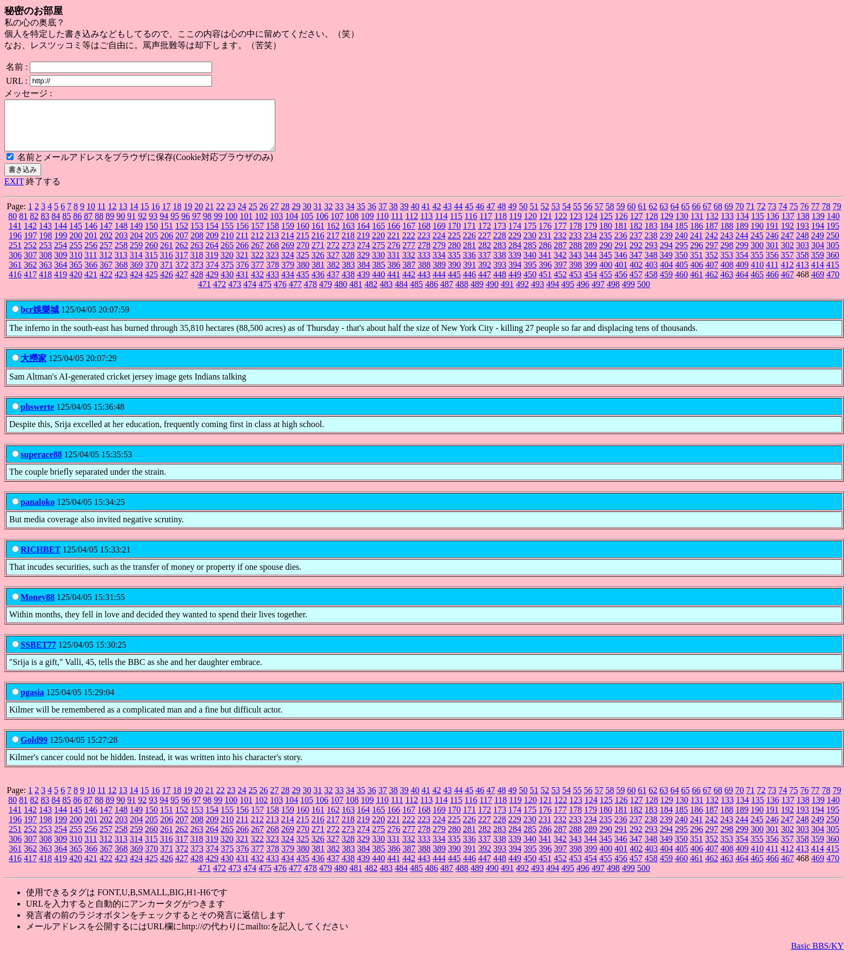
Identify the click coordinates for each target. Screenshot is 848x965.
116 (471, 225)
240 (681, 245)
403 (651, 274)
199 (60, 245)
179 (590, 235)
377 (257, 274)
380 (302, 274)
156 (242, 235)
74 (782, 216)
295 (681, 254)
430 (227, 284)
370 (151, 274)
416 (15, 284)
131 (697, 225)
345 (605, 264)
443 (424, 284)
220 (378, 245)
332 (408, 264)
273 (348, 254)
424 (136, 284)
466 (772, 284)
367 (106, 274)
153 (196, 235)
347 (636, 264)
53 (555, 216)
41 (425, 216)
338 (499, 264)
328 (348, 264)
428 (196, 284)
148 (121, 235)
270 (302, 254)
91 (131, 225)
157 (257, 235)
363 (45, 274)
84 (55, 225)
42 (436, 216)
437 (333, 284)
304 (817, 254)
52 (544, 216)
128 (651, 225)
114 (441, 225)
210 (227, 245)
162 (333, 235)
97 (196, 225)
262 (181, 254)
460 (681, 284)
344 (590, 264)
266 (242, 254)
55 (577, 216)
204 (136, 245)
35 (360, 216)
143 (45, 235)
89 (109, 225)
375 (227, 274)
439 (363, 284)
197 (30, 245)
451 (545, 284)
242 (711, 245)
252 (30, 254)
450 (530, 284)
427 (181, 284)
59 (620, 216)
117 (486, 225)
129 (666, 225)
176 (545, 235)
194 (817, 235)
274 (363, 254)
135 (757, 225)
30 (306, 216)
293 (651, 254)
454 (590, 284)
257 (106, 254)
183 (651, 235)
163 (348, 235)
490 (492, 293)
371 (166, 274)
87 (88, 225)
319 (212, 264)
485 (416, 293)
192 (787, 235)
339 (514, 264)
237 (636, 245)
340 (530, 264)
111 (397, 225)
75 (793, 216)
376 (242, 274)
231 (545, 245)
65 (685, 216)
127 (636, 225)
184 (666, 235)
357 (787, 264)
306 (15, 264)
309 (60, 264)
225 (454, 245)
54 (566, 216)
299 (742, 254)
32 (328, 216)
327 (333, 264)
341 (545, 264)
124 (591, 225)
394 (514, 274)
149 (136, 235)
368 (121, 274)
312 (106, 264)
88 (99, 225)
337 (484, 264)
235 (605, 245)
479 (325, 293)
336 (469, 264)
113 (426, 225)
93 (153, 225)
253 (45, 254)
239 (666, 245)
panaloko (38, 511)
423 (121, 284)
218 (348, 245)
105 (306, 225)
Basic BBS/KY (817, 955)
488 (461, 293)
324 (287, 264)
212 (257, 245)
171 (469, 235)
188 (726, 235)
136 (772, 225)
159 (287, 235)
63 (663, 216)
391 (469, 274)
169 (439, 235)
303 (802, 254)
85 (66, 225)
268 (272, 254)
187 (711, 235)
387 (408, 274)
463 (726, 284)
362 (30, 274)
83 (45, 225)
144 (60, 235)
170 (454, 235)
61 (642, 216)
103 (276, 225)
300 (757, 254)
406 (696, 274)
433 (272, 284)
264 (212, 254)
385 (378, 274)
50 (523, 216)
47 (490, 216)
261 (166, 254)
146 (90, 235)
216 (318, 245)
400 (605, 274)
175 (530, 235)
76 (804, 216)
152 (181, 235)
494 (552, 293)
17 (166, 216)
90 (120, 225)
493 (537, 293)
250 (832, 245)
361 (15, 274)
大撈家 (34, 367)
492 (522, 293)
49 (512, 216)
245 (757, 245)
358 (802, 264)
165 (378, 235)
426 (166, 284)
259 (136, 254)
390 (454, 274)
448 (499, 284)
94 (164, 225)
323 (272, 264)
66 (696, 216)
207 (181, 245)
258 (121, 254)
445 (454, 284)
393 (499, 274)
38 (393, 216)
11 (101, 216)
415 (832, 274)
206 (166, 245)
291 (620, 254)
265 (227, 254)
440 (378, 284)
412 (787, 274)
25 (252, 216)
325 (302, 264)
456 (620, 284)
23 (231, 216)
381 (318, 274)
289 (590, 254)
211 (242, 245)
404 (666, 274)
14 (133, 216)
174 (514, 235)
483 (386, 293)
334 (439, 264)
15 (144, 216)
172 (484, 235)
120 (530, 225)
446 (469, 284)
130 (681, 225)
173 (499, 235)
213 (272, 245)
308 (45, 264)
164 (363, 235)
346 (620, 264)
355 (757, 264)
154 (212, 235)
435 (302, 284)
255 (75, 254)
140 (833, 225)
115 (456, 225)
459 (666, 284)
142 (30, 235)
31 (317, 216)
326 (318, 264)
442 (408, 284)
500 (643, 293)
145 (75, 235)
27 (274, 216)
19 (187, 216)
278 (424, 254)
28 (285, 216)
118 (500, 225)
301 (772, 254)
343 (575, 264)
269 (287, 254)
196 (15, 245)
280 (454, 254)
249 (817, 245)
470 (832, 284)
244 (742, 245)
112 (411, 225)
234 (590, 245)
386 (393, 274)
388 (424, 274)
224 (439, 245)
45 (469, 216)
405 (681, 274)
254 (60, 254)
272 (333, 254)
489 (477, 293)
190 (757, 235)
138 (803, 225)
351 (696, 264)
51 (533, 216)
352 (711, 264)
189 (742, 235)
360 (832, 264)
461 (696, 284)
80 (12, 225)
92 (142, 225)
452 (560, 284)
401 (620, 274)
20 (198, 216)
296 (696, 254)
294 (666, 254)
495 (567, 293)
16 (155, 216)
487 (446, 293)
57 (598, 216)
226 (469, 245)
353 (726, 264)
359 (817, 264)
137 (787, 225)
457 (636, 284)
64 (674, 216)
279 (439, 254)
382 (333, 274)
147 (106, 235)
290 (605, 254)
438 (348, 284)
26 (263, 216)
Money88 (38, 606)
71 (750, 216)
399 (590, 274)
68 (717, 216)
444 (439, 284)
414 (817, 274)
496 (583, 293)
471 (204, 293)
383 (348, 274)
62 (652, 216)
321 (242, 264)
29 (296, 216)
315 (151, 264)
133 (727, 225)
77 (815, 216)
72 (761, 216)
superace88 (41, 464)
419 (60, 284)
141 (15, 235)
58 (609, 216)
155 (227, 235)
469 (817, 284)
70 (739, 216)
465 (757, 284)
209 (212, 245)
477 (295, 293)
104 (291, 225)
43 (447, 216)
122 (560, 225)
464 (742, 284)
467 (787, 284)
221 (393, 245)
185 (681, 235)
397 (560, 274)
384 (363, 274)
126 (621, 225)
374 (212, 274)
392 (484, 274)
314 (136, 264)
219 (363, 245)
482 (371, 293)
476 (280, 293)
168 (424, 235)
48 (501, 216)
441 (393, 284)
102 (261, 225)
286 (545, 254)
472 (219, 293)
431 (242, 284)
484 (401, 293)
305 (832, 254)
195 (832, 235)
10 (91, 216)
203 (121, 245)
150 (151, 235)
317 (181, 264)
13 (122, 216)
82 (34, 225)
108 (352, 225)
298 (726, 254)
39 (404, 216)
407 (711, 274)
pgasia (32, 702)
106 (321, 225)
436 (318, 284)
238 (651, 245)
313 (121, 264)
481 (355, 293)
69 (728, 216)
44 (458, 216)
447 (484, 284)
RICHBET (41, 559)
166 (393, 235)
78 (826, 216)
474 (249, 293)
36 (371, 216)
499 (628, 293)
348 (651, 264)
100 (230, 225)
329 (363, 264)
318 (196, 264)
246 (772, 245)
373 (196, 274)
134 (742, 225)
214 (287, 245)
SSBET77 (38, 654)
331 (393, 264)
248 (802, 245)
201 (90, 245)
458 (651, 284)
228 (499, 245)
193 (802, 235)
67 (707, 216)
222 (408, 245)
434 (287, 284)
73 (771, 216)
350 (681, 264)
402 (636, 274)
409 (742, 274)
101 (246, 225)
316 (166, 264)
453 (575, 284)
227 (484, 245)
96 (185, 225)
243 (726, 245)
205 (151, 245)
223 (424, 245)
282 (484, 254)
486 (431, 293)
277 (408, 254)
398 (575, 274)
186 (696, 235)
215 (302, 245)
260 (151, 254)
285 (530, 254)
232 (560, 245)
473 (234, 293)
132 (712, 225)
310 (75, 264)
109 (367, 225)
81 (23, 225)
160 (302, 235)
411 (772, 274)
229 (514, 245)
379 (287, 274)
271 (318, 254)
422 (106, 284)
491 (507, 293)
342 (560, 264)
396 (545, 274)
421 (90, 284)
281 (469, 254)
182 (636, 235)
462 (711, 284)
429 (212, 284)
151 (166, 235)
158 (272, 235)
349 (666, 264)
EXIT (14, 191)
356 (772, 264)
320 (227, 264)
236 (620, 245)
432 (257, 284)
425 (151, 284)
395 (530, 274)
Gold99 (34, 749)
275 (378, 254)
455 (605, 284)
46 (479, 216)
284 (514, 254)
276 (393, 254)
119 (515, 225)
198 (45, 245)
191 (772, 235)
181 (620, 235)
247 (787, 245)
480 (340, 293)
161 (318, 235)
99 (218, 225)
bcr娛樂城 (40, 319)
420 (75, 284)
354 (742, 264)
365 (75, 274)
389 (439, 274)
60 (631, 216)
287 (560, 254)
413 (802, 274)
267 (257, 254)
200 (75, 245)
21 (209, 216)
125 (606, 225)
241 (696, 245)
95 (174, 225)
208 (196, 245)
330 (378, 264)
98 (207, 225)
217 (333, 245)
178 (575, 235)
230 (530, 245)
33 (339, 216)
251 (15, 254)
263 (196, 254)
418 (45, 284)
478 (310, 293)
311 (90, 264)
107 (336, 225)
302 (787, 254)
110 (382, 225)
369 (136, 274)
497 (598, 293)
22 (220, 216)
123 (575, 225)
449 (514, 284)
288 (575, 254)
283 (499, 254)
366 (90, 274)
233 (575, 245)
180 (605, 235)
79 (836, 216)
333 (424, 264)
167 (408, 235)
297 (711, 254)
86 (77, 225)
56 (588, 216)
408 (726, 274)
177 (560, 235)
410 (757, 274)
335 (454, 264)
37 (382, 216)
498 (613, 293)
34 (350, 216)
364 (60, 274)
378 (272, 274)
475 (265, 293)
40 (414, 216)
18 (177, 216)
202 (106, 245)
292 (636, 254)
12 (112, 216)
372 (181, 274)
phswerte (37, 416)
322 (257, 264)
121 (545, 225)
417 (30, 284)
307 (30, 264)
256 (90, 254)
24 (241, 216)
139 (818, 225)
